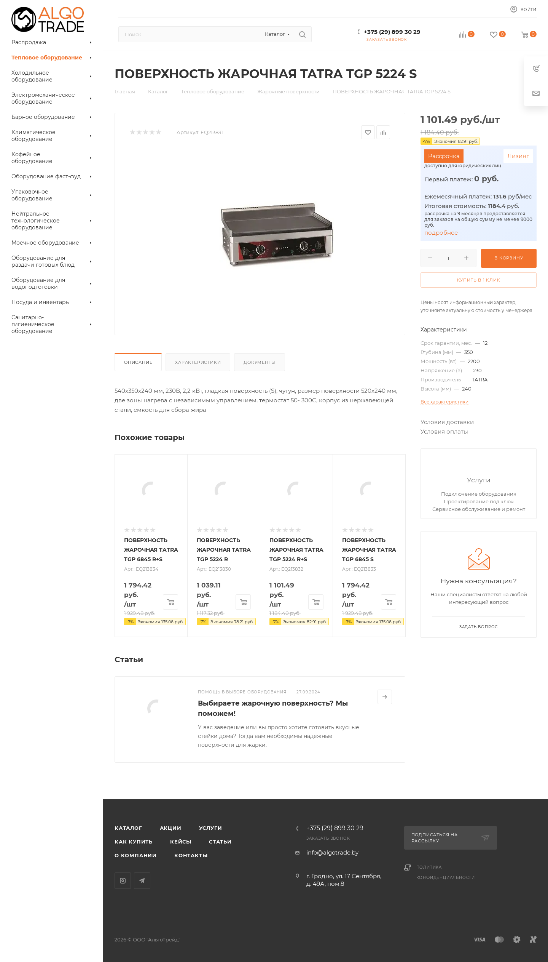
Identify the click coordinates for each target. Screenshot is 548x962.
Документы (260, 362)
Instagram (123, 880)
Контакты (190, 855)
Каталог (128, 828)
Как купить (134, 842)
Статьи (220, 842)
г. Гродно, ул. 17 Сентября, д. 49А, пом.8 (343, 879)
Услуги (479, 480)
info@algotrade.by (332, 852)
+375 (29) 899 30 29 (392, 31)
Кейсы (180, 842)
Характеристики (198, 362)
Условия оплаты (444, 431)
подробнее (441, 232)
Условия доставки (447, 422)
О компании (136, 855)
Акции (171, 828)
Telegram (142, 880)
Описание (138, 362)
